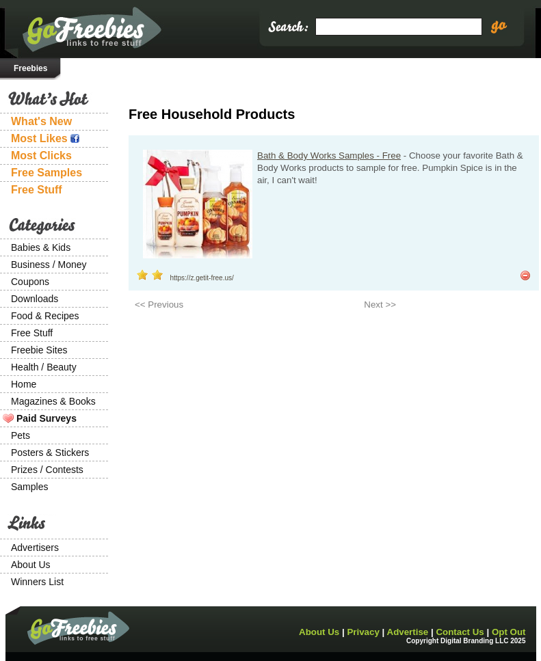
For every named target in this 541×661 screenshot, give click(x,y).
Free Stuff (36, 189)
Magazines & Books (53, 401)
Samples (29, 486)
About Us (31, 564)
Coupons (30, 281)
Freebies (30, 68)
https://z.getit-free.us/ (201, 278)
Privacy (363, 632)
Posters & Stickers (50, 452)
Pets (20, 435)
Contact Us (460, 632)
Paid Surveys (46, 418)
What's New (41, 121)
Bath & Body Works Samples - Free (329, 155)
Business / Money (49, 264)
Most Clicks (41, 155)
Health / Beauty (44, 367)
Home (23, 384)
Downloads (34, 298)
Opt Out (509, 632)
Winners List (37, 581)
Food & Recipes (45, 315)
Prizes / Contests (47, 469)
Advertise (408, 632)
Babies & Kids (40, 247)
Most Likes (45, 138)
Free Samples (46, 172)
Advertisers (35, 547)
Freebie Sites (39, 350)
